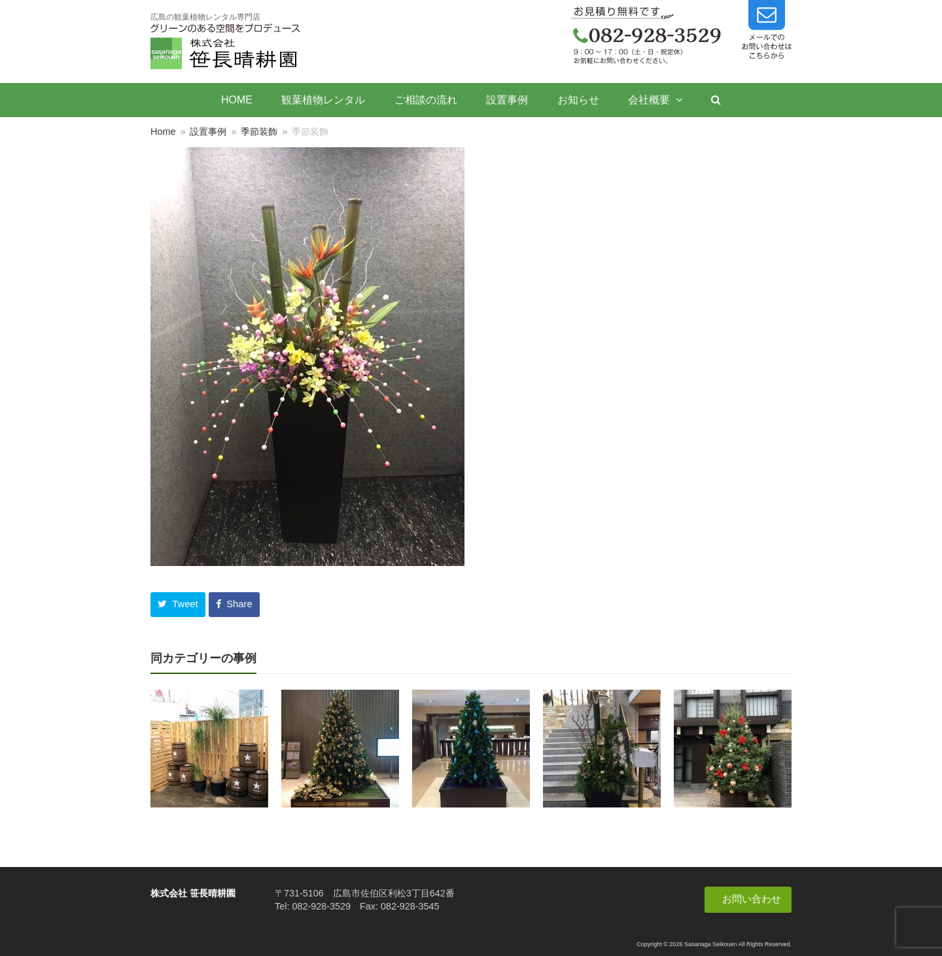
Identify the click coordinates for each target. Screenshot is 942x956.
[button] (177, 604)
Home (162, 131)
